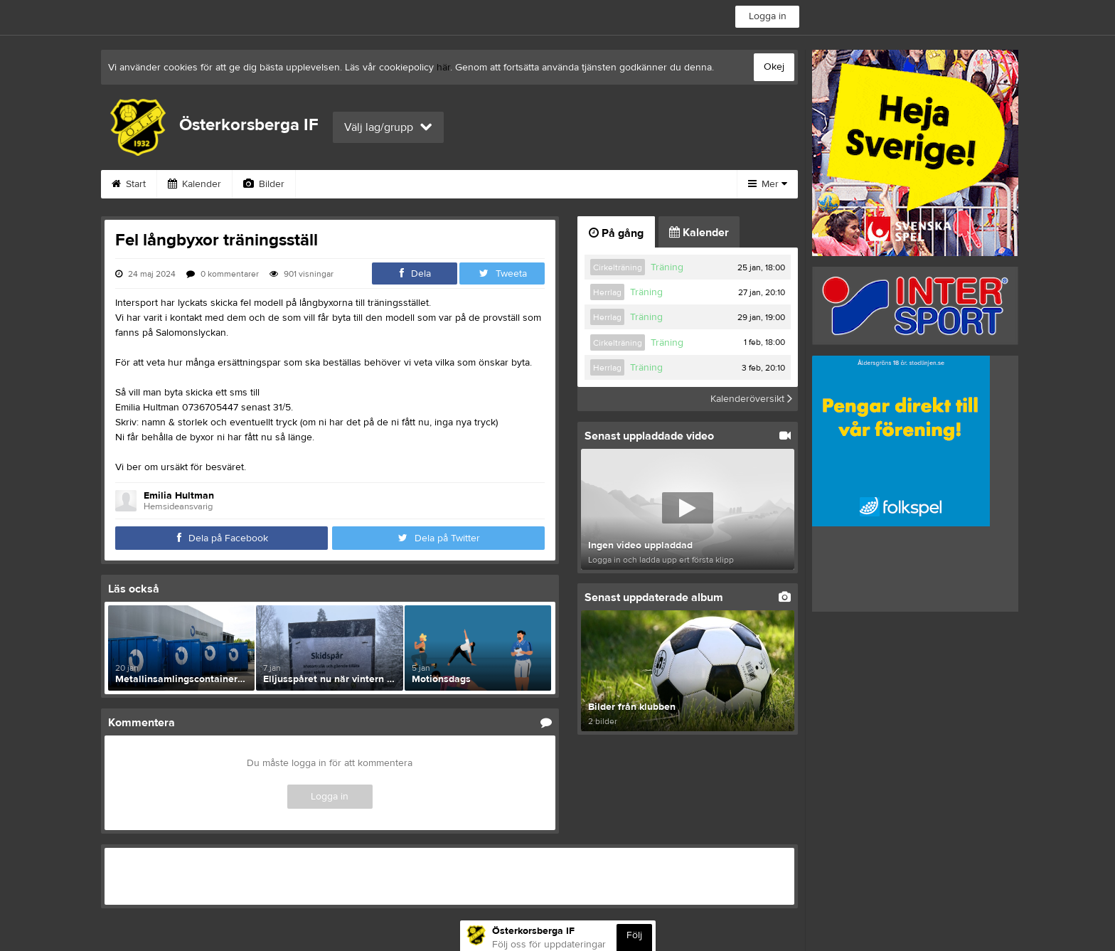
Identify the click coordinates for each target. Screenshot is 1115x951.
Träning (667, 267)
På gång (616, 233)
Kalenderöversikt (751, 399)
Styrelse (638, 184)
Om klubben (559, 184)
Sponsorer (472, 184)
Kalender (194, 184)
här (443, 67)
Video (326, 184)
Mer (767, 184)
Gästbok (394, 184)
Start (129, 184)
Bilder (263, 184)
